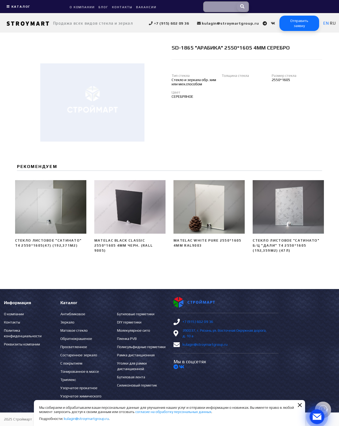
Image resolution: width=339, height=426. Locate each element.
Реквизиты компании (22, 344)
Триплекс (68, 380)
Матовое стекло (74, 330)
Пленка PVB (127, 338)
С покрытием (71, 363)
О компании (14, 314)
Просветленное (73, 347)
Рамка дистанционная (136, 355)
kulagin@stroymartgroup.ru (205, 344)
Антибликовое (72, 314)
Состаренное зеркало (78, 355)
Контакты (12, 322)
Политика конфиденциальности (23, 333)
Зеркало (67, 322)
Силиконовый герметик (137, 385)
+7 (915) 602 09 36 (197, 322)
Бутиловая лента (131, 377)
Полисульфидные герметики (141, 347)
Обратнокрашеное (76, 338)
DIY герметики (129, 322)
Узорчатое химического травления (80, 399)
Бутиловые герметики (135, 314)
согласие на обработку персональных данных (173, 412)
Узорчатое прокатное (78, 388)
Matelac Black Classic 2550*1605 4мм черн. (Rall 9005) (123, 245)
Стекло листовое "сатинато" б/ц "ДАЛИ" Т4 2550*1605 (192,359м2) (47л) (286, 245)
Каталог (17, 7)
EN (326, 23)
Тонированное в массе (79, 371)
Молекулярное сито (133, 330)
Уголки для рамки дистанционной (132, 366)
